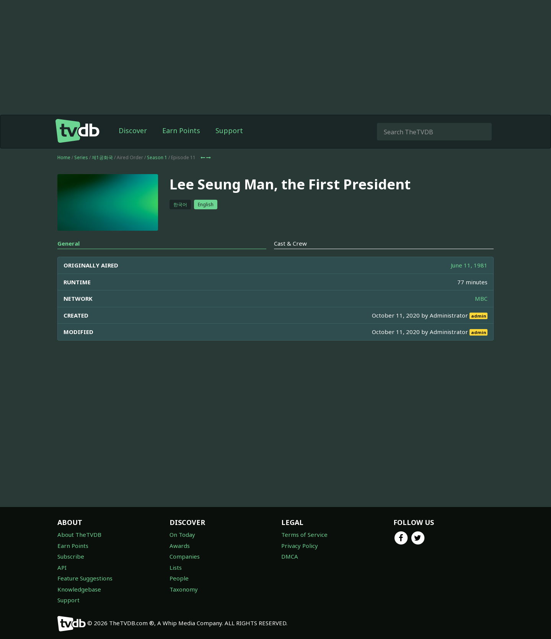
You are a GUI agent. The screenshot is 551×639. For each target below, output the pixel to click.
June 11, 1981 (469, 265)
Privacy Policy (299, 545)
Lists (176, 567)
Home (63, 157)
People (179, 578)
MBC (481, 298)
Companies (185, 556)
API (62, 567)
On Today (182, 534)
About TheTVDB (79, 534)
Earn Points (181, 130)
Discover (133, 130)
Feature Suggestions (84, 578)
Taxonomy (184, 589)
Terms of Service (304, 534)
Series (81, 157)
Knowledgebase (79, 589)
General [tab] (68, 243)
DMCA (289, 556)
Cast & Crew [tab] (290, 243)
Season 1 (157, 157)
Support (229, 130)
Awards (180, 545)
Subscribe (70, 556)
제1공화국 (102, 157)
